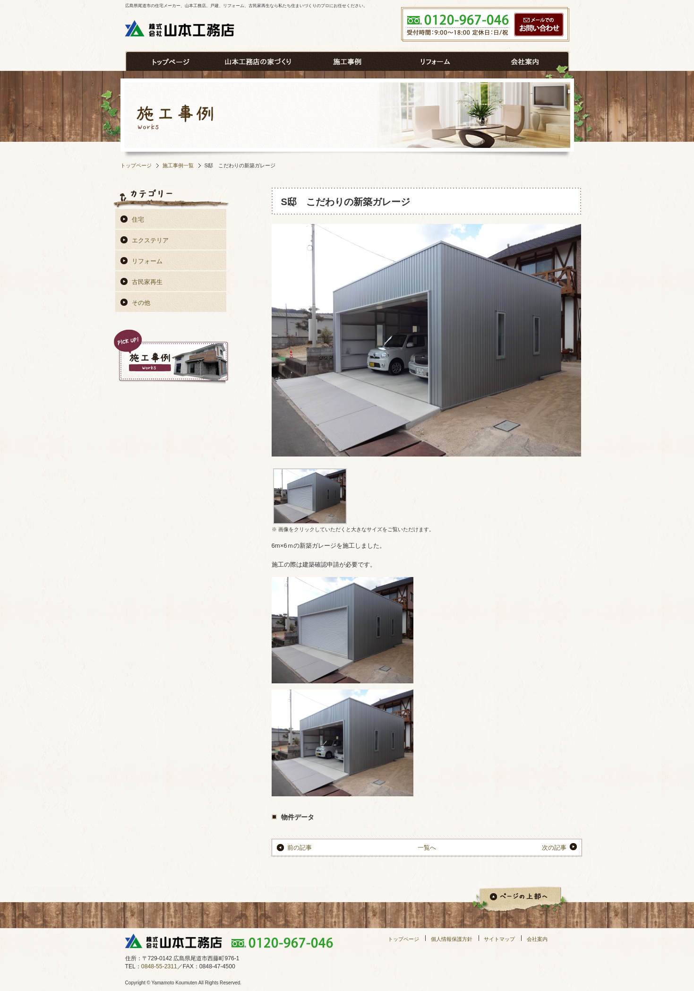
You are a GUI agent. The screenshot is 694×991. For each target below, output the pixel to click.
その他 (141, 302)
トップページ (136, 165)
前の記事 (299, 847)
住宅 (138, 219)
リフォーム (147, 261)
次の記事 (554, 847)
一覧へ (427, 847)
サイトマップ (499, 939)
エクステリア (150, 240)
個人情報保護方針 (451, 939)
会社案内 (537, 939)
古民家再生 (147, 281)
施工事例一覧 (178, 165)
